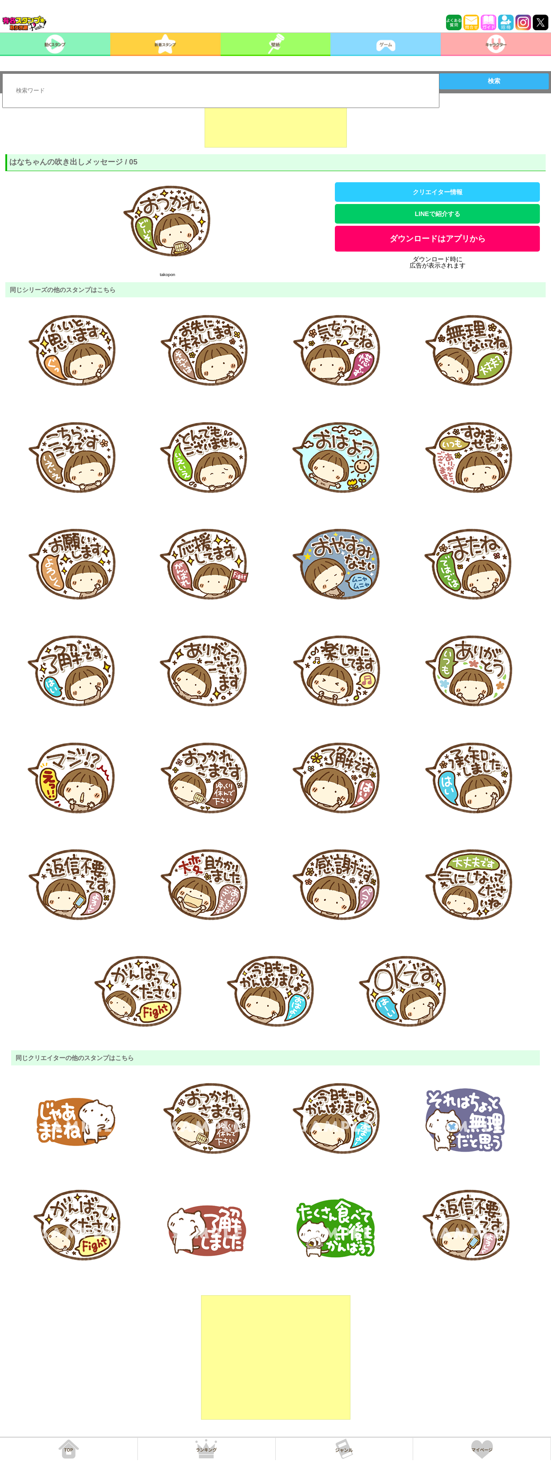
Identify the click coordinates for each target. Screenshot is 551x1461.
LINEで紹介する (437, 213)
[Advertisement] (276, 125)
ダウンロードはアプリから (438, 238)
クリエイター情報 (438, 192)
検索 (494, 80)
